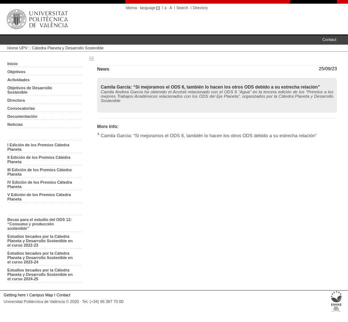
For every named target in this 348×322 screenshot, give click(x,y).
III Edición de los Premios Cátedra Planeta (39, 172)
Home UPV (17, 48)
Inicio (12, 63)
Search (182, 8)
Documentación (22, 116)
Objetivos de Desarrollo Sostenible (29, 90)
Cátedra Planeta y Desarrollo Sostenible (68, 48)
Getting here (15, 295)
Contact (329, 39)
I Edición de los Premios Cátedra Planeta (38, 147)
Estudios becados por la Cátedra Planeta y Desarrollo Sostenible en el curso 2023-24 (40, 257)
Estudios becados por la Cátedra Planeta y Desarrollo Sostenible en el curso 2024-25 (40, 274)
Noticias (15, 124)
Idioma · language (144, 8)
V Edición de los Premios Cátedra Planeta (39, 196)
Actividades (18, 80)
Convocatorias (21, 108)
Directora (16, 100)
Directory (200, 8)
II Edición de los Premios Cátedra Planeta (38, 159)
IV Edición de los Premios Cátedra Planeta (39, 184)
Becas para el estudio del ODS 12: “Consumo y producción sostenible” (39, 224)
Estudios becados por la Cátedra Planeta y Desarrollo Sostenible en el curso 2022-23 (40, 240)
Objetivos (16, 72)
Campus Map (41, 295)
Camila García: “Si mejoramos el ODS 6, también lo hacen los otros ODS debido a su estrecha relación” (209, 135)
